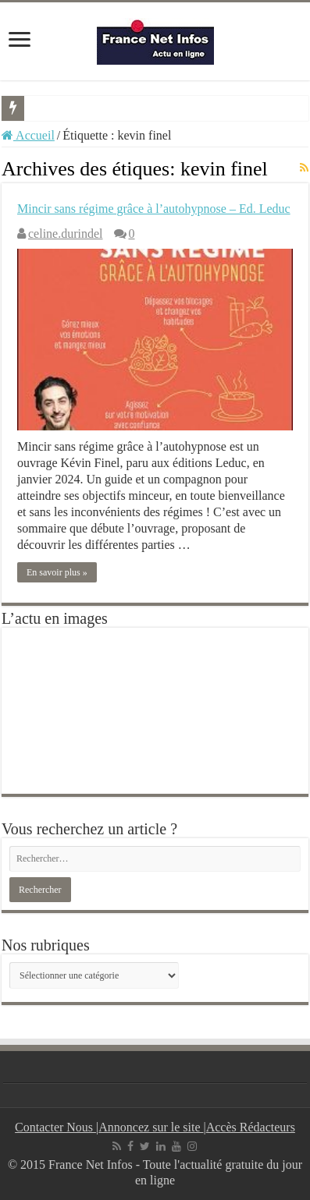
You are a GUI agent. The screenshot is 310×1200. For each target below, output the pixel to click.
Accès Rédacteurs (250, 1127)
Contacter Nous (55, 1127)
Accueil (28, 135)
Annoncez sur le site (150, 1127)
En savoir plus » (57, 572)
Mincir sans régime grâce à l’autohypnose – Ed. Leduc (153, 208)
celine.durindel (65, 233)
